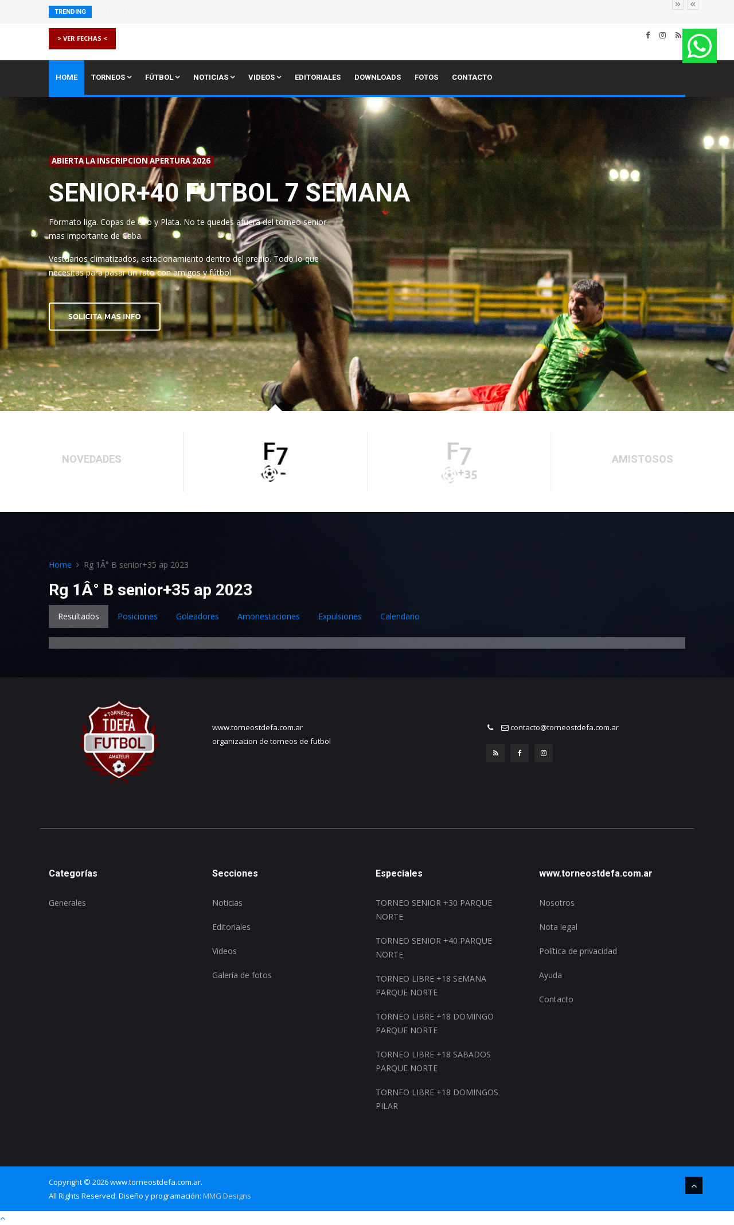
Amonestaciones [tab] (268, 616)
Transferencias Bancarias (148, 11)
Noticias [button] (214, 77)
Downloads (377, 77)
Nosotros (557, 902)
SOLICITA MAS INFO (104, 317)
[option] (367, 254)
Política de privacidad (578, 950)
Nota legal (558, 926)
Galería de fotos (242, 975)
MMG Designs (227, 1196)
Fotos (426, 77)
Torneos (111, 77)
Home (66, 77)
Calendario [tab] (400, 616)
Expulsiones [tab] (340, 616)
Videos (264, 77)
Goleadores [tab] (197, 616)
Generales (67, 902)
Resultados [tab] (78, 616)
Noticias (227, 902)
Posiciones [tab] (138, 616)
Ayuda (550, 975)
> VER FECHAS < (82, 38)
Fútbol (162, 77)
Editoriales (318, 77)
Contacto (472, 77)
